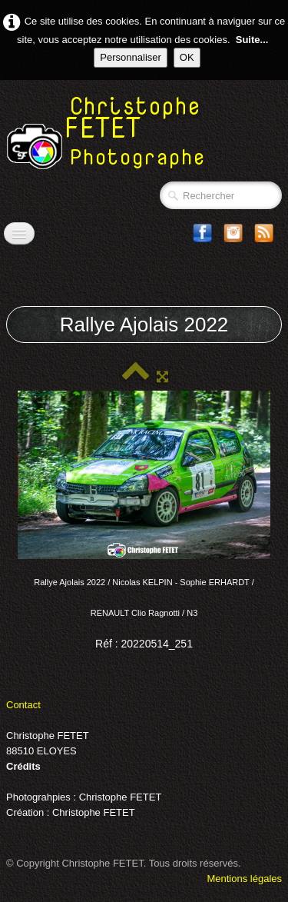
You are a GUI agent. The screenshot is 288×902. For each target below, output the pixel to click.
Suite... (252, 39)
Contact (23, 705)
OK (187, 57)
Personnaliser (130, 57)
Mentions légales (244, 878)
